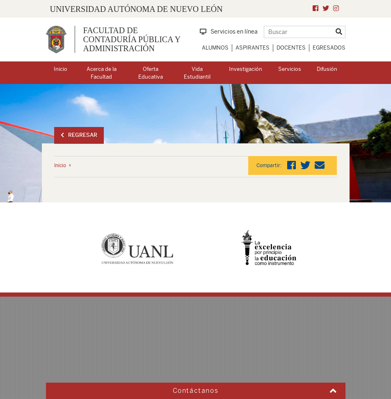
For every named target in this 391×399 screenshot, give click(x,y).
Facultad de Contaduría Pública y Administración (132, 39)
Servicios (289, 69)
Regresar (79, 135)
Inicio (60, 69)
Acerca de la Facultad (102, 73)
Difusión (327, 69)
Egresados (329, 48)
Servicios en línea (229, 31)
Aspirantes (253, 48)
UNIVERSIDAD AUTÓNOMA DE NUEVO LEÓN (136, 9)
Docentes (291, 48)
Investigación (245, 69)
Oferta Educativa (150, 73)
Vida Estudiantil (197, 73)
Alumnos (215, 48)
